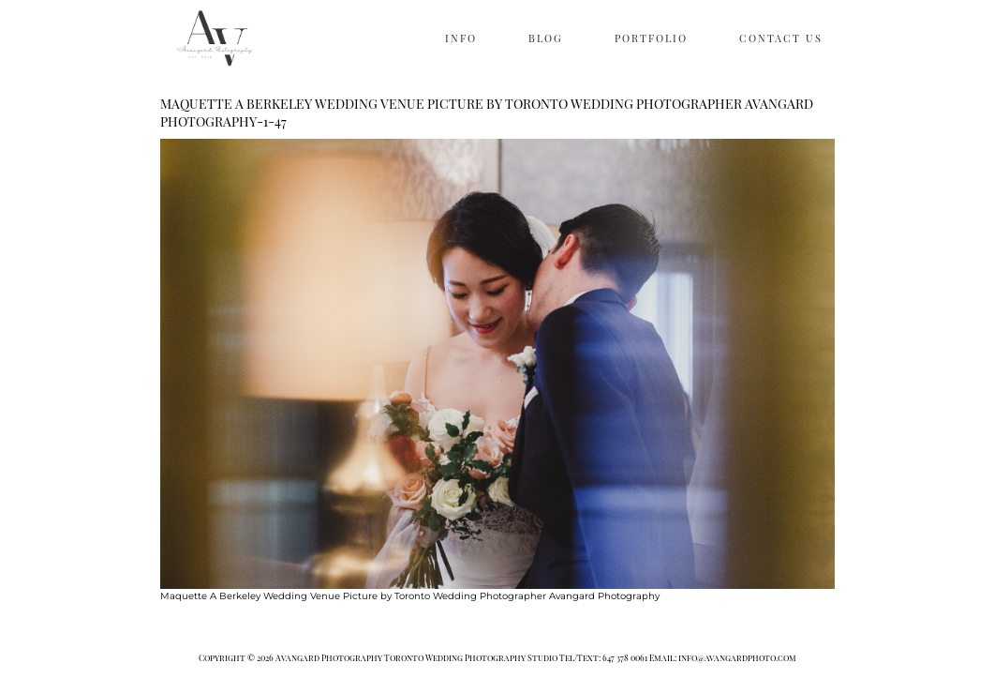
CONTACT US (781, 38)
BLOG (545, 38)
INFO (461, 38)
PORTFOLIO (651, 38)
